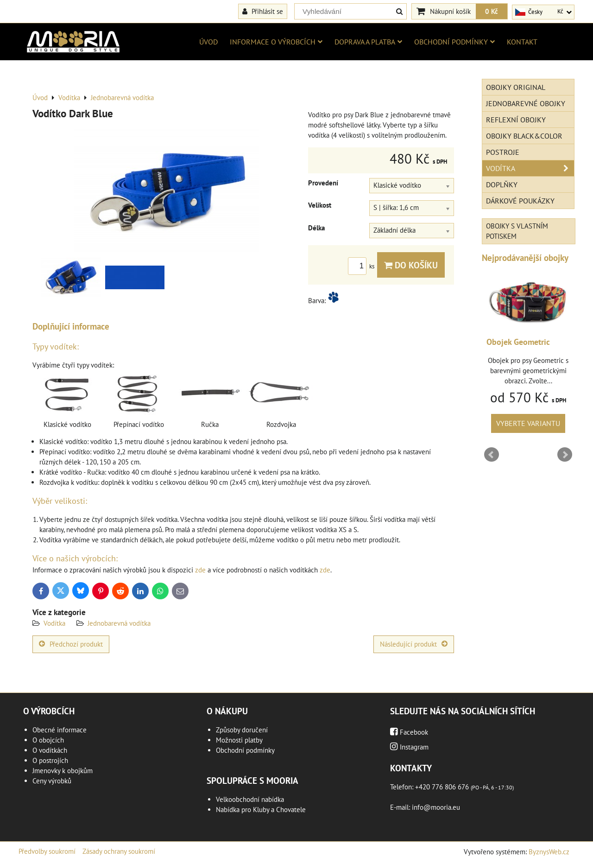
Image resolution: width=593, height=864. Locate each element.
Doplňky (501, 184)
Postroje (502, 152)
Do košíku (411, 265)
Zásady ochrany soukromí (118, 851)
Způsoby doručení (242, 729)
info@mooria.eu (436, 807)
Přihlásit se (262, 11)
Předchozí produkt (71, 644)
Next (564, 454)
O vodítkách (49, 750)
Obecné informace (59, 729)
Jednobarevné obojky (525, 103)
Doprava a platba (368, 41)
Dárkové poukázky (520, 200)
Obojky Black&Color (524, 135)
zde (200, 569)
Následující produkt (414, 644)
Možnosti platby (239, 740)
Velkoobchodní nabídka (250, 799)
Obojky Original (515, 87)
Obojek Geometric (518, 342)
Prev (491, 454)
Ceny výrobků (51, 780)
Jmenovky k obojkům (62, 770)
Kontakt (522, 41)
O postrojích (50, 760)
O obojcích (48, 740)
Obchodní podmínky (454, 41)
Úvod (208, 41)
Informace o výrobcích (276, 41)
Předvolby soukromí (47, 851)
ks (362, 266)
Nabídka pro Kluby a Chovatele (261, 809)
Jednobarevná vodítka (119, 623)
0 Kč (491, 11)
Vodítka (54, 623)
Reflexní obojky (516, 119)
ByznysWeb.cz (549, 851)
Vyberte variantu (528, 423)
